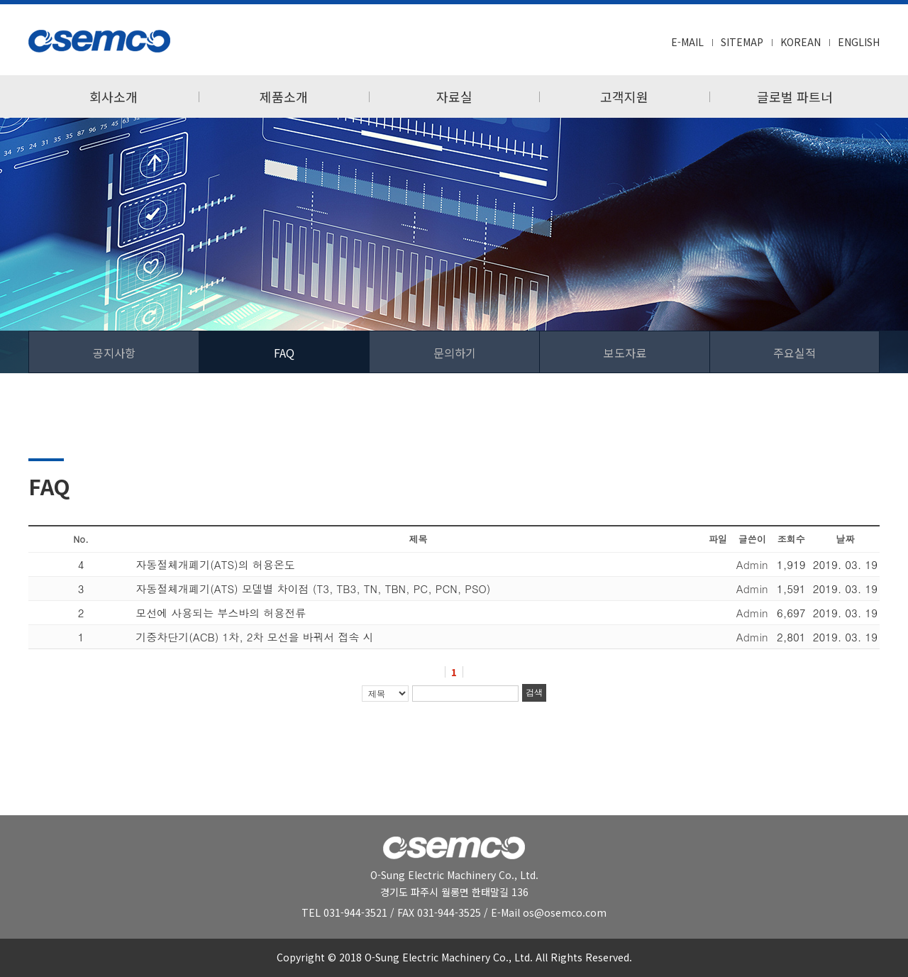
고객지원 (624, 96)
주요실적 (794, 352)
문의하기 (454, 352)
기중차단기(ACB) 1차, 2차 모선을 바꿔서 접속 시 (254, 636)
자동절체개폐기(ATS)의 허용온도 (215, 564)
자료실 (454, 96)
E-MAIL (687, 42)
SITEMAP (742, 42)
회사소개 (113, 96)
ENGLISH (859, 42)
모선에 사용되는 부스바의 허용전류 (220, 612)
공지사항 (114, 352)
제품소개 (284, 96)
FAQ (284, 352)
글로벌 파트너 (795, 96)
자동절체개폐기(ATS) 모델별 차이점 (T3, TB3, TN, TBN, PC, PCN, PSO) (312, 588)
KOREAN (800, 42)
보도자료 (625, 352)
